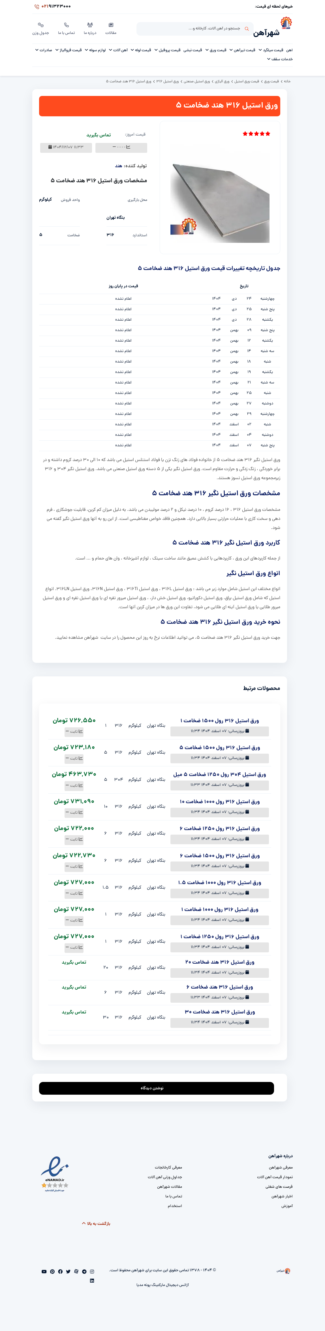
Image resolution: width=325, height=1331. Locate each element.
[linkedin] (92, 1275)
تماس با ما (66, 25)
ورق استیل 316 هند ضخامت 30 (220, 1006)
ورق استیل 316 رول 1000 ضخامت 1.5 (219, 877)
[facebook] (60, 1266)
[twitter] (68, 1266)
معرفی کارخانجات (168, 1162)
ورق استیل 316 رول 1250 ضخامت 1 (219, 931)
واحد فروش (70, 194)
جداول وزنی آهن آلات (165, 1171)
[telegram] (84, 1266)
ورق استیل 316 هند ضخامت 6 (219, 981)
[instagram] (91, 1266)
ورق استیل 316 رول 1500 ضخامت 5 (219, 742)
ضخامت (73, 229)
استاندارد (139, 229)
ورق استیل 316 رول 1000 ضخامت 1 (219, 904)
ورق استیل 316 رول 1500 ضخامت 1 (219, 715)
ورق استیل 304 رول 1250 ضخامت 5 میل (219, 769)
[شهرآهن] (286, 25)
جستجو (247, 26)
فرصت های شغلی (279, 1181)
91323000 (51, 6)
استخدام (175, 1200)
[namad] (55, 1168)
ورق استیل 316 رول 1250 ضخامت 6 (219, 823)
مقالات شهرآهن (169, 1181)
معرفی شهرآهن (281, 1162)
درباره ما (90, 25)
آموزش (287, 1200)
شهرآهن (266, 27)
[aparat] (76, 1266)
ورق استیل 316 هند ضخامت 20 (220, 956)
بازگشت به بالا (96, 1218)
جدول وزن (40, 25)
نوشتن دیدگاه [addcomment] (155, 1080)
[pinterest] (52, 1266)
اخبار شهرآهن (282, 1190)
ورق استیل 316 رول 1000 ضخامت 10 (220, 796)
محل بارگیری (137, 194)
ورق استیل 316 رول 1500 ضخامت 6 (220, 850)
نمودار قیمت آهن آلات (275, 1171)
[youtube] (44, 1266)
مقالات (110, 25)
